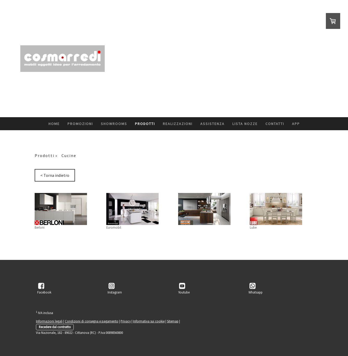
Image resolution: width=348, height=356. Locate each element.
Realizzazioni (177, 123)
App (296, 123)
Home (54, 123)
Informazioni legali (49, 321)
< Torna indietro (54, 175)
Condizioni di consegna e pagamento (91, 321)
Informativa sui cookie (149, 321)
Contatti (274, 123)
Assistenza (212, 123)
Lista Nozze (245, 123)
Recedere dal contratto (55, 327)
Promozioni (80, 123)
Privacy (126, 321)
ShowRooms (114, 123)
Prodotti (145, 123)
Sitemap (172, 321)
